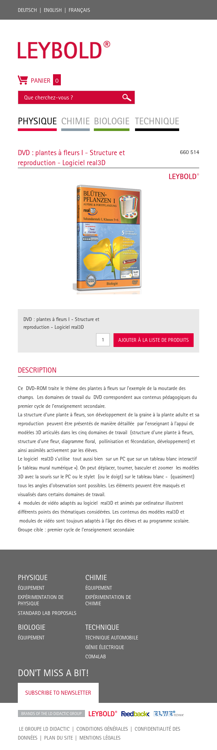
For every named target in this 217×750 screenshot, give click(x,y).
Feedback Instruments (135, 713)
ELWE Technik (169, 713)
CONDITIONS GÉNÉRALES (102, 729)
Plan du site (58, 738)
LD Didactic (51, 713)
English (53, 10)
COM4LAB (95, 656)
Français (79, 10)
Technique (102, 627)
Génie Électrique (104, 647)
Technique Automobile (111, 638)
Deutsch (27, 10)
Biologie (31, 627)
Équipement (31, 588)
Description (37, 370)
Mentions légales (100, 738)
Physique (32, 577)
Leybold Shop (103, 713)
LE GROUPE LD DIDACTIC (44, 729)
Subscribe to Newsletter (58, 692)
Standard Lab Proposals (47, 613)
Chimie (96, 577)
